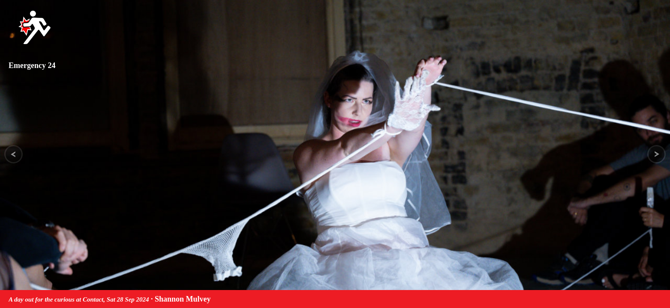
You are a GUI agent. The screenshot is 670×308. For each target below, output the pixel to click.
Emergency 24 (32, 65)
